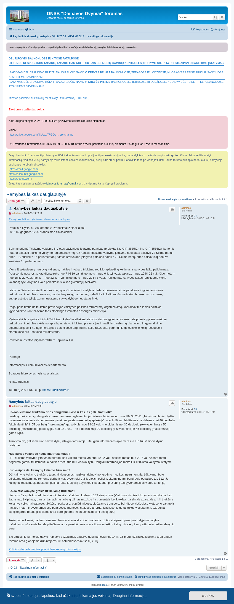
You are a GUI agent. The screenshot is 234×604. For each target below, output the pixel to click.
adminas (186, 208)
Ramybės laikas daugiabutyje (36, 194)
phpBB (103, 585)
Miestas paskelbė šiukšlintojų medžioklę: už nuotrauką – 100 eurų (48, 98)
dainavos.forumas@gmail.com (63, 183)
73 (195, 215)
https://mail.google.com (24, 169)
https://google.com (20, 178)
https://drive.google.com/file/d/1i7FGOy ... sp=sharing (41, 134)
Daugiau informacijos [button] (130, 596)
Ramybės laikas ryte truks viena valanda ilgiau (39, 219)
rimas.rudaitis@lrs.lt (55, 390)
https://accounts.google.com (26, 174)
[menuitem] (29, 29)
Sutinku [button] (208, 596)
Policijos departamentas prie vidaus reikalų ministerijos (45, 549)
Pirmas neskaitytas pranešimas (175, 199)
